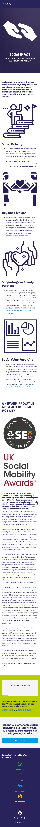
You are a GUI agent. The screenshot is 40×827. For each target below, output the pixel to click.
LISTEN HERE (7, 710)
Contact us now (11, 725)
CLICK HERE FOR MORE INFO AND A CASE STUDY (20, 385)
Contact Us (20, 740)
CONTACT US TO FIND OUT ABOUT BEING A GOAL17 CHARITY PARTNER (20, 310)
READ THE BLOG (25, 710)
